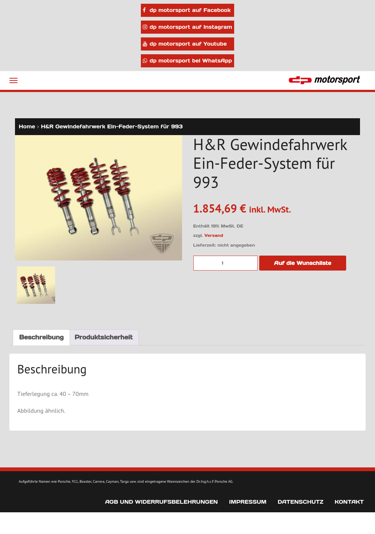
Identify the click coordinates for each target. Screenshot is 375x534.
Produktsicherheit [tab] (104, 337)
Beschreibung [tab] (41, 337)
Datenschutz (300, 501)
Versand (214, 235)
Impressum (247, 501)
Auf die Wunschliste (303, 263)
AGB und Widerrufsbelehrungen (161, 501)
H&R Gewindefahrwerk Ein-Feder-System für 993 (111, 126)
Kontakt (349, 501)
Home (27, 126)
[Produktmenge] (225, 263)
